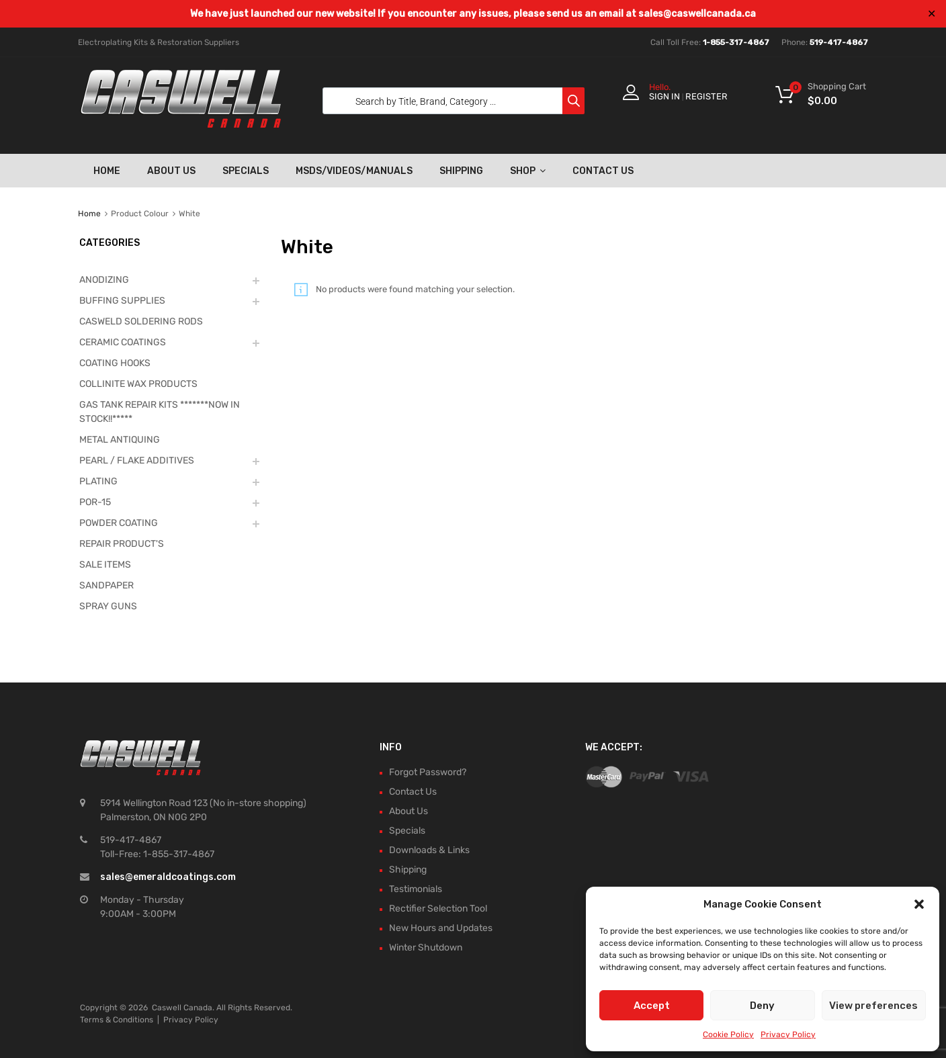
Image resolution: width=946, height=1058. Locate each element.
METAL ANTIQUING (119, 439)
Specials (245, 171)
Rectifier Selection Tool (438, 908)
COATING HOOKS (114, 363)
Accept (652, 1006)
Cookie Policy (728, 1034)
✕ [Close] (931, 13)
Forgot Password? (427, 772)
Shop (528, 170)
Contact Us (603, 171)
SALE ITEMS (105, 564)
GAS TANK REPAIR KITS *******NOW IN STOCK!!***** (159, 412)
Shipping (461, 171)
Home (106, 171)
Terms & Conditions (116, 1019)
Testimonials (415, 889)
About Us (171, 171)
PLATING (98, 481)
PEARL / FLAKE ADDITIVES (136, 460)
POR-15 (95, 502)
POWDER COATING (118, 523)
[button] (919, 904)
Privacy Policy (788, 1034)
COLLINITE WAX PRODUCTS (138, 384)
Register (706, 96)
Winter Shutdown (425, 947)
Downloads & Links (429, 850)
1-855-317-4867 (736, 42)
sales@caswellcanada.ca (697, 13)
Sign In (664, 96)
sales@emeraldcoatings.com (168, 877)
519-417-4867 (839, 42)
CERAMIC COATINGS (122, 342)
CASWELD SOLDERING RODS (141, 321)
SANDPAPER (106, 585)
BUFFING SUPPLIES (122, 300)
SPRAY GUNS (108, 606)
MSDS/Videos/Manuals (354, 171)
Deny (762, 1006)
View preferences (873, 1006)
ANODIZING (104, 279)
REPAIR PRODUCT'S (121, 543)
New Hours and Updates (440, 928)
